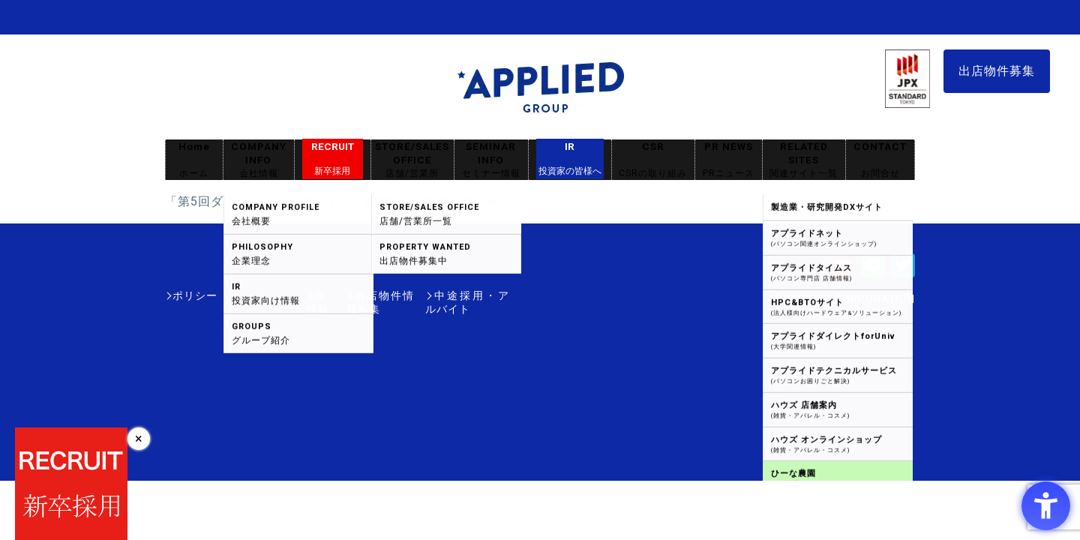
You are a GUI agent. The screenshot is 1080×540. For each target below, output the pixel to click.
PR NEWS (728, 160)
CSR (653, 160)
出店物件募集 (996, 71)
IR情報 (252, 296)
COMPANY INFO (258, 160)
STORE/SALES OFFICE (412, 160)
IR (570, 159)
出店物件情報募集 (333, 296)
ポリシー (195, 296)
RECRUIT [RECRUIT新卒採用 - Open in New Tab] (332, 159)
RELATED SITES (804, 160)
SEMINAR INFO (491, 160)
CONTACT (880, 160)
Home (194, 160)
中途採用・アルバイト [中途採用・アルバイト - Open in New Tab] (453, 296)
